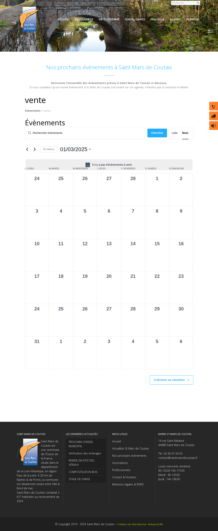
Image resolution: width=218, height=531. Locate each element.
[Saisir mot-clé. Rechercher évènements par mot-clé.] (86, 133)
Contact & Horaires (124, 477)
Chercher (157, 132)
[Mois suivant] (34, 149)
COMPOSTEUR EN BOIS (83, 472)
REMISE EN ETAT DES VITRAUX (82, 463)
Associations (120, 463)
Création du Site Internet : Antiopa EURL (140, 524)
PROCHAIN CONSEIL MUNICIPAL (81, 444)
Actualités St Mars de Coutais (130, 448)
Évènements (32, 111)
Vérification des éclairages (85, 453)
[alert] (109, 164)
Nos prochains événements (129, 455)
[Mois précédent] (27, 149)
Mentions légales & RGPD (128, 484)
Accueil (116, 441)
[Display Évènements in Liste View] (175, 133)
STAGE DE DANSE (79, 479)
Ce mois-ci (48, 149)
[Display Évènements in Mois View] (185, 133)
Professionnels (121, 470)
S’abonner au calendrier (169, 379)
